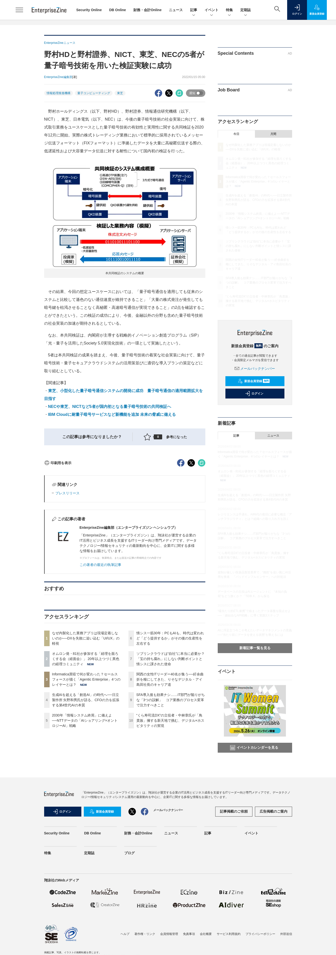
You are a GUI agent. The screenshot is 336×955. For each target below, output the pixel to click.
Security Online (89, 10)
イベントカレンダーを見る (254, 747)
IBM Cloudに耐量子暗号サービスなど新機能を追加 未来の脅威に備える (112, 414)
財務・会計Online (147, 10)
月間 (273, 134)
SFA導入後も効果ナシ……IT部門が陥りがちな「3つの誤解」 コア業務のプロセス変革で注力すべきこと (170, 789)
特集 (229, 10)
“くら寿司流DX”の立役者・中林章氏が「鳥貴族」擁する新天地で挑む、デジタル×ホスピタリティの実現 (170, 809)
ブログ (129, 918)
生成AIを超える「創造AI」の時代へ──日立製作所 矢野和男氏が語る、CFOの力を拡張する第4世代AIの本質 (85, 789)
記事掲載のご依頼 (234, 876)
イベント (211, 10)
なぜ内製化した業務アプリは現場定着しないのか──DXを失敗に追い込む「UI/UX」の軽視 (86, 727)
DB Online (117, 10)
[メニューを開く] (19, 10)
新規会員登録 (254, 381)
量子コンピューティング (93, 93)
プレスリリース (67, 582)
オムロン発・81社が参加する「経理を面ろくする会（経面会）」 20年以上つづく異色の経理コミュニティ (85, 748)
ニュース (176, 10)
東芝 (120, 93)
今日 (236, 134)
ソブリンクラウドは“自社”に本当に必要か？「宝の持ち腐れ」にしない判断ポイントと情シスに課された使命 (170, 748)
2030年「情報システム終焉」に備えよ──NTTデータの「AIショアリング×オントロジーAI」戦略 (85, 809)
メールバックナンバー (255, 369)
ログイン (254, 393)
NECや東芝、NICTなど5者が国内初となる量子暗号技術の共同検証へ (109, 406)
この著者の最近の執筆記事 (100, 654)
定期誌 (245, 10)
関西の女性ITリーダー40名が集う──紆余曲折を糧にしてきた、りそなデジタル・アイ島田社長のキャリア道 (170, 768)
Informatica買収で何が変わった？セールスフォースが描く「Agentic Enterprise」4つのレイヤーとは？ (86, 768)
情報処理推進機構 (58, 93)
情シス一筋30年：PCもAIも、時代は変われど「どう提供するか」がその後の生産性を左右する (170, 727)
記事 (193, 10)
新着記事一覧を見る (255, 648)
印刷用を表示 (58, 552)
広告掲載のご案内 (273, 876)
